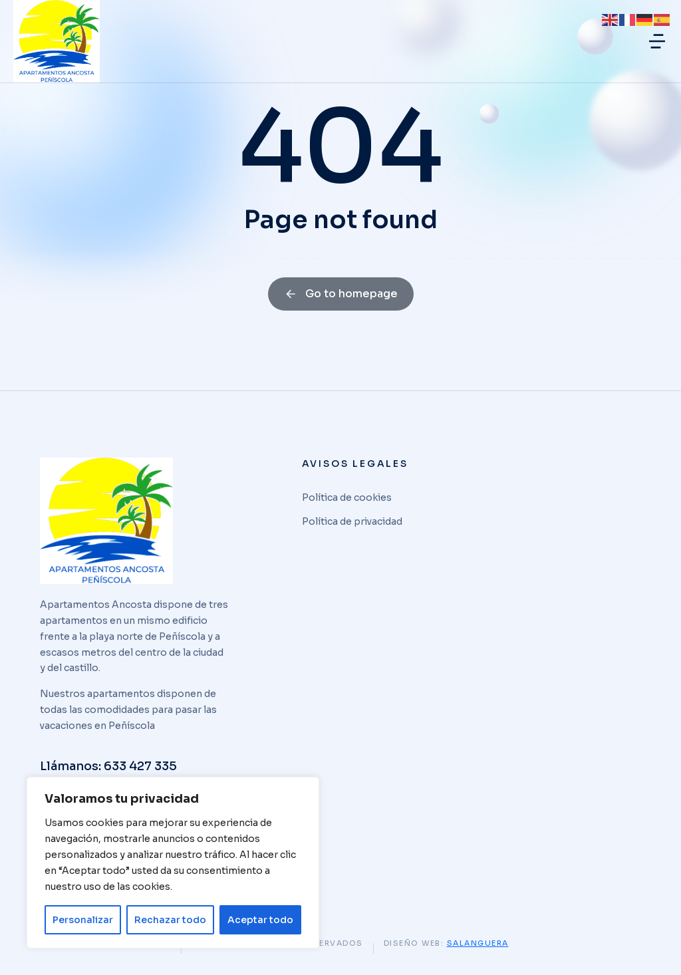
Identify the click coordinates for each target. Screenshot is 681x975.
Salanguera (478, 943)
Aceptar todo (260, 920)
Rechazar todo (170, 920)
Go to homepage (341, 294)
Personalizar (83, 920)
